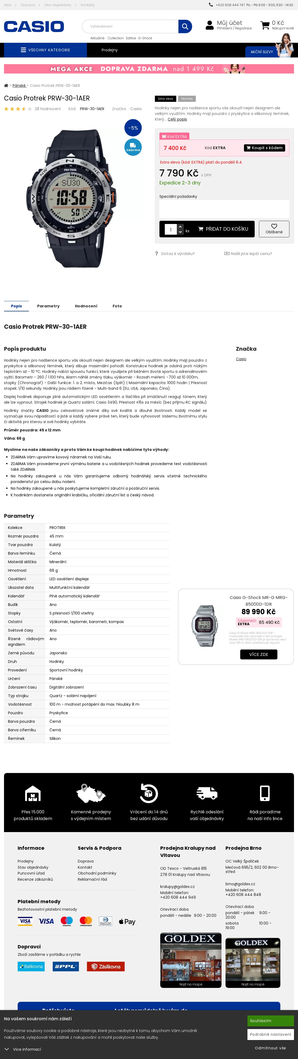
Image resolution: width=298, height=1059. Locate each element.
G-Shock (145, 38)
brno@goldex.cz (240, 883)
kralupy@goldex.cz (177, 886)
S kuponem (247, 620)
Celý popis (177, 119)
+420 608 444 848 (243, 894)
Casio (136, 108)
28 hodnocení (48, 108)
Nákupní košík (283, 28)
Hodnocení (86, 305)
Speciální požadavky (178, 196)
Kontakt (85, 867)
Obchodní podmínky (97, 873)
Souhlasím (261, 1020)
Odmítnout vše (270, 1048)
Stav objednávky (57, 5)
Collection (116, 38)
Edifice (131, 38)
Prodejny (110, 50)
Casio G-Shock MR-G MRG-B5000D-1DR (259, 600)
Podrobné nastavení (271, 1034)
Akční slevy (267, 51)
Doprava (28, 5)
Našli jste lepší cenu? (248, 253)
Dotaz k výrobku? (175, 253)
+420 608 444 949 (178, 897)
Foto (117, 305)
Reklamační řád (92, 879)
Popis (16, 305)
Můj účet (229, 23)
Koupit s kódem (264, 147)
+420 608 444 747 (227, 5)
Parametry (48, 305)
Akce (8, 5)
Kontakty (88, 5)
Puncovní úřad (31, 873)
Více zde (258, 654)
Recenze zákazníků (35, 879)
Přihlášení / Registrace (234, 28)
